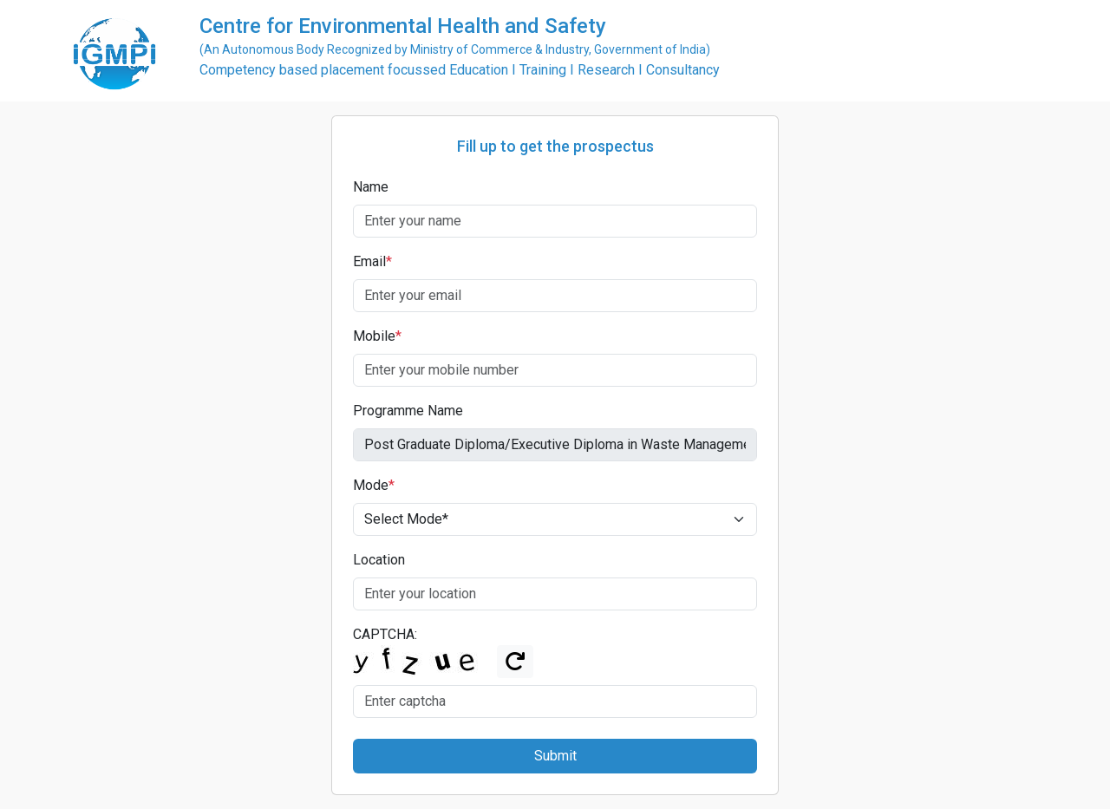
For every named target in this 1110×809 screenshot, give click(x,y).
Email (372, 261)
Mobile (377, 336)
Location (379, 559)
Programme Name (408, 410)
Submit (555, 755)
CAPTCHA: (385, 634)
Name (370, 187)
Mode (374, 485)
